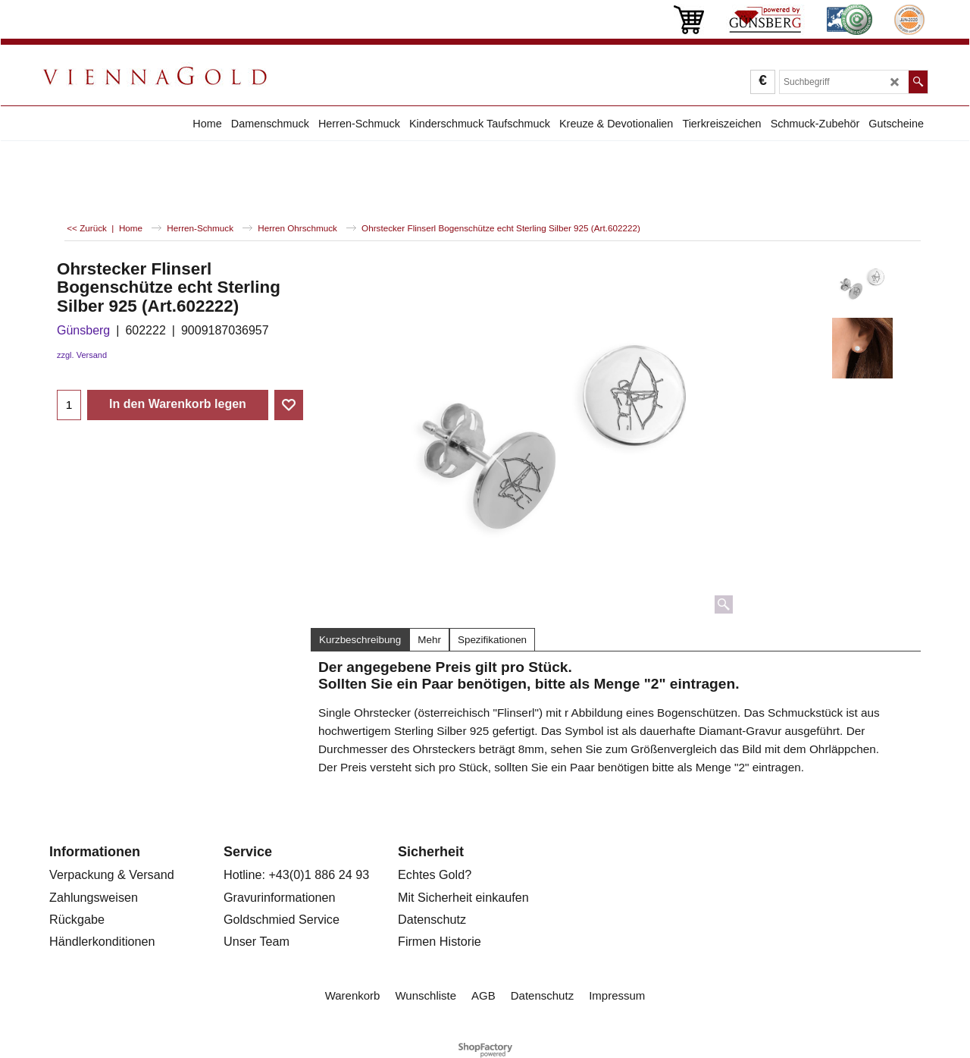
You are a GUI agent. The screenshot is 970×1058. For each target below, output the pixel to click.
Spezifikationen (492, 639)
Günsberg (83, 330)
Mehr (429, 639)
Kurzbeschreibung (360, 639)
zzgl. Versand (82, 354)
